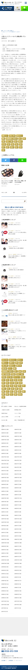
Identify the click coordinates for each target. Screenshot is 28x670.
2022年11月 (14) (18, 498)
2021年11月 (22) (17, 518)
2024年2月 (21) (4, 474)
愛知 (7, 383)
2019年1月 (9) (17, 577)
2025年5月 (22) (17, 446)
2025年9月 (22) (17, 439)
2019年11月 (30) (18, 560)
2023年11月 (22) (17, 477)
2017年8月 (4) (4, 608)
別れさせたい (13, 359)
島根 (21, 388)
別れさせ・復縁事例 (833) (20, 406)
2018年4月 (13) (4, 594)
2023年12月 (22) (4, 477)
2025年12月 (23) (5, 436)
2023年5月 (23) (17, 487)
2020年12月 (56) (5, 539)
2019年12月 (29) (5, 560)
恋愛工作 (12, 362)
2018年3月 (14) (17, 594)
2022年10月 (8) (4, 501)
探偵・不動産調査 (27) (19, 420)
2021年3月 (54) (17, 532)
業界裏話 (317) (17, 409)
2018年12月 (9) (4, 580)
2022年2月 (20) (4, 515)
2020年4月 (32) (4, 553)
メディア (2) (17, 416)
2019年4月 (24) (4, 573)
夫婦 (3, 141)
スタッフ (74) (17, 413)
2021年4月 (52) (4, 532)
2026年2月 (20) (4, 432)
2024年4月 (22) (4, 470)
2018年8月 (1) (4, 587)
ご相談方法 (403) (5, 409)
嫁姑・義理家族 (6, 374)
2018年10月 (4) (4, 584)
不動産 (13, 374)
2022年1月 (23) (17, 515)
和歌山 (12, 147)
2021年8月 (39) (4, 525)
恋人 (20, 138)
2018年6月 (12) (4, 590)
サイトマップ (19, 660)
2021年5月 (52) (17, 529)
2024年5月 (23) (17, 467)
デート (10, 368)
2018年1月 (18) (17, 597)
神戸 (3, 147)
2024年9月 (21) (17, 460)
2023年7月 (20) (17, 484)
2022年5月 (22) (17, 508)
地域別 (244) (4, 413)
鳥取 (17, 388)
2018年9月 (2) (17, 584)
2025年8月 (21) (4, 443)
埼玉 (7, 380)
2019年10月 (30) (5, 563)
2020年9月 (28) (17, 542)
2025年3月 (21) (17, 450)
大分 (11, 394)
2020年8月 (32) (4, 546)
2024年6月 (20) (4, 467)
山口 (7, 391)
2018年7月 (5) (17, 587)
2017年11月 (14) (18, 601)
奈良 (7, 147)
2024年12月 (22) (5, 456)
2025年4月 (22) (4, 450)
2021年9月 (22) (17, 522)
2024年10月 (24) (5, 460)
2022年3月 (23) (17, 511)
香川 (11, 391)
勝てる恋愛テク (12, 41)
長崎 (7, 394)
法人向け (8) (4, 420)
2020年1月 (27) (17, 556)
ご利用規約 (10, 660)
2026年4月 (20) (4, 429)
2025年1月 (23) (17, 453)
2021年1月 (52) (17, 536)
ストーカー (16, 377)
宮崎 (15, 394)
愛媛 (15, 391)
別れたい (20, 359)
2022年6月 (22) (4, 508)
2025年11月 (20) (18, 436)
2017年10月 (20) (5, 604)
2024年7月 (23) (17, 463)
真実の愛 (4, 368)
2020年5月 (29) (17, 549)
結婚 (24, 138)
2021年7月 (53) (17, 525)
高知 (20, 391)
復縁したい (5, 135)
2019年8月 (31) (4, 566)
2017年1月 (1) (4, 611)
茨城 (15, 380)
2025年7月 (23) (17, 443)
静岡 (3, 383)
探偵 (17, 362)
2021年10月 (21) (5, 522)
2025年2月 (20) (4, 453)
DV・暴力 (9, 377)
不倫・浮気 (12, 135)
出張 (21, 362)
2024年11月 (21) (18, 456)
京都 (12, 144)
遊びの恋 (19, 365)
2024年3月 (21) (17, 470)
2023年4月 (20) (4, 491)
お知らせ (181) (4, 416)
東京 (16, 141)
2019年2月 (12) (4, 577)
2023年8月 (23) (4, 484)
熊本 (24, 391)
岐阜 (17, 383)
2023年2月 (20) (4, 494)
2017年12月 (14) (5, 601)
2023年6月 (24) (4, 487)
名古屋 (3, 144)
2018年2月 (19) (4, 597)
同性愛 (3, 377)
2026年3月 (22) (17, 429)
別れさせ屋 (5, 359)
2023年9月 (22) (17, 481)
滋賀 (3, 385)
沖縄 (3, 397)
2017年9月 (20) (17, 604)
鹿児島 (20, 394)
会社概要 (3, 660)
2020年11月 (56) (18, 539)
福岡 (3, 150)
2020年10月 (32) (5, 542)
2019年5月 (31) (17, 570)
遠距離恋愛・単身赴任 (11, 138)
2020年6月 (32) (4, 549)
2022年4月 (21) (4, 511)
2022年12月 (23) (4, 498)
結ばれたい (19, 135)
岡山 (17, 147)
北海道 (22, 377)
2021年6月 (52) (4, 529)
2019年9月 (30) (17, 563)
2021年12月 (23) (4, 518)
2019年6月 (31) (4, 570)
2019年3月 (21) (17, 573)
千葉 (11, 380)
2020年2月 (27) (4, 556)
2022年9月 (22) (17, 501)
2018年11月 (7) (17, 580)
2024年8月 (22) (4, 463)
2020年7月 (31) (17, 546)
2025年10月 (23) (5, 439)
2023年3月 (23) (17, 491)
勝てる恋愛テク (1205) (6, 406)
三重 (8, 144)
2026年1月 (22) (17, 432)
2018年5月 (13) (17, 590)
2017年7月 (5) (17, 608)
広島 (21, 147)
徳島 (3, 391)
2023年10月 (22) (5, 481)
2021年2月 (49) (4, 536)
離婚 (3, 138)
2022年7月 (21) (17, 505)
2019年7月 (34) (17, 566)
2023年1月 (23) (17, 494)
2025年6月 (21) (4, 446)
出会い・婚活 (9, 141)
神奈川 (20, 141)
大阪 (17, 144)
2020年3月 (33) (17, 553)
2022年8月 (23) (4, 505)
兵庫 (21, 144)
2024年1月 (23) (17, 474)
